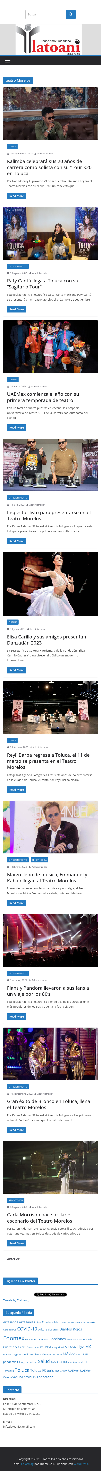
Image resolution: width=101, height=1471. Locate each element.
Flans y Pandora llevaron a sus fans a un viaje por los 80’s (48, 991)
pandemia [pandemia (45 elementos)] (9, 1362)
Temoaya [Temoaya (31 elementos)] (8, 1371)
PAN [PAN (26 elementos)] (85, 1354)
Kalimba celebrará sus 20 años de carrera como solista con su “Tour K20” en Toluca (50, 167)
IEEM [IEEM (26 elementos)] (48, 1347)
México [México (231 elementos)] (69, 1353)
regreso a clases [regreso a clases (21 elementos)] (29, 1362)
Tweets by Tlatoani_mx (18, 1300)
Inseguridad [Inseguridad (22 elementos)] (58, 1347)
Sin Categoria (39, 860)
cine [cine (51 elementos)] (38, 1322)
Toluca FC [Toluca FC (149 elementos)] (38, 1370)
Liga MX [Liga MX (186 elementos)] (84, 1346)
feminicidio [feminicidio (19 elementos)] (72, 1339)
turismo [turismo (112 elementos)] (53, 1370)
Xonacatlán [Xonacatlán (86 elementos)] (45, 1377)
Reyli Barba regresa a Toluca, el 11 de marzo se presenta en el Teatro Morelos (48, 761)
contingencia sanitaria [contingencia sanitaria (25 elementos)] (83, 1322)
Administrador (45, 153)
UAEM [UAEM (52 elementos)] (63, 1371)
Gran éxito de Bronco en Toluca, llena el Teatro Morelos (48, 1104)
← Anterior (11, 1259)
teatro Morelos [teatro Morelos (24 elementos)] (81, 1362)
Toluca (12, 146)
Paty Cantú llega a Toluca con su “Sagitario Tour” (42, 283)
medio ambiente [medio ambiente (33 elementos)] (31, 1354)
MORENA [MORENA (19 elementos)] (57, 1354)
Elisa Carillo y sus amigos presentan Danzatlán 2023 (46, 639)
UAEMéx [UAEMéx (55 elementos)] (85, 1371)
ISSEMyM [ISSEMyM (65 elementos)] (70, 1347)
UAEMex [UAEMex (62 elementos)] (73, 1371)
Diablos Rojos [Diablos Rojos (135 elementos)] (70, 1329)
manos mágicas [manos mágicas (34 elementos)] (12, 1354)
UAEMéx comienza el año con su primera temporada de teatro (43, 397)
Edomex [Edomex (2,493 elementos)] (13, 1338)
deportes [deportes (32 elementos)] (53, 1329)
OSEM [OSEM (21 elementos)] (79, 1354)
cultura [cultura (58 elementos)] (42, 1329)
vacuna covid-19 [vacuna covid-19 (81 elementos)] (24, 1377)
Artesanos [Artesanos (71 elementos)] (10, 1322)
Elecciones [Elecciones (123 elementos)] (57, 1339)
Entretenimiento (18, 266)
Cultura (13, 379)
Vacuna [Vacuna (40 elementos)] (7, 1377)
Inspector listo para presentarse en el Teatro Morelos (49, 515)
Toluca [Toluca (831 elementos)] (22, 1369)
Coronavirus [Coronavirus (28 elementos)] (9, 1329)
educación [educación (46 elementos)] (41, 1339)
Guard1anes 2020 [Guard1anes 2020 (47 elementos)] (14, 1347)
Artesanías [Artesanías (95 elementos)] (27, 1322)
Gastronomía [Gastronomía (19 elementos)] (85, 1339)
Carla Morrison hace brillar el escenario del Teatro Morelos (39, 1217)
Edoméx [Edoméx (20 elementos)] (29, 1339)
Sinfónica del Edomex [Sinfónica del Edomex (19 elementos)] (61, 1362)
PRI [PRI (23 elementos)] (19, 1362)
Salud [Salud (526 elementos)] (44, 1361)
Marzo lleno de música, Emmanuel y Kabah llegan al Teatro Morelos (47, 877)
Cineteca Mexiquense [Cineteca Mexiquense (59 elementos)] (56, 1322)
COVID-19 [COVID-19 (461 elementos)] (27, 1329)
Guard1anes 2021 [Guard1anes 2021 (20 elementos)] (36, 1347)
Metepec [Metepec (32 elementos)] (47, 1354)
